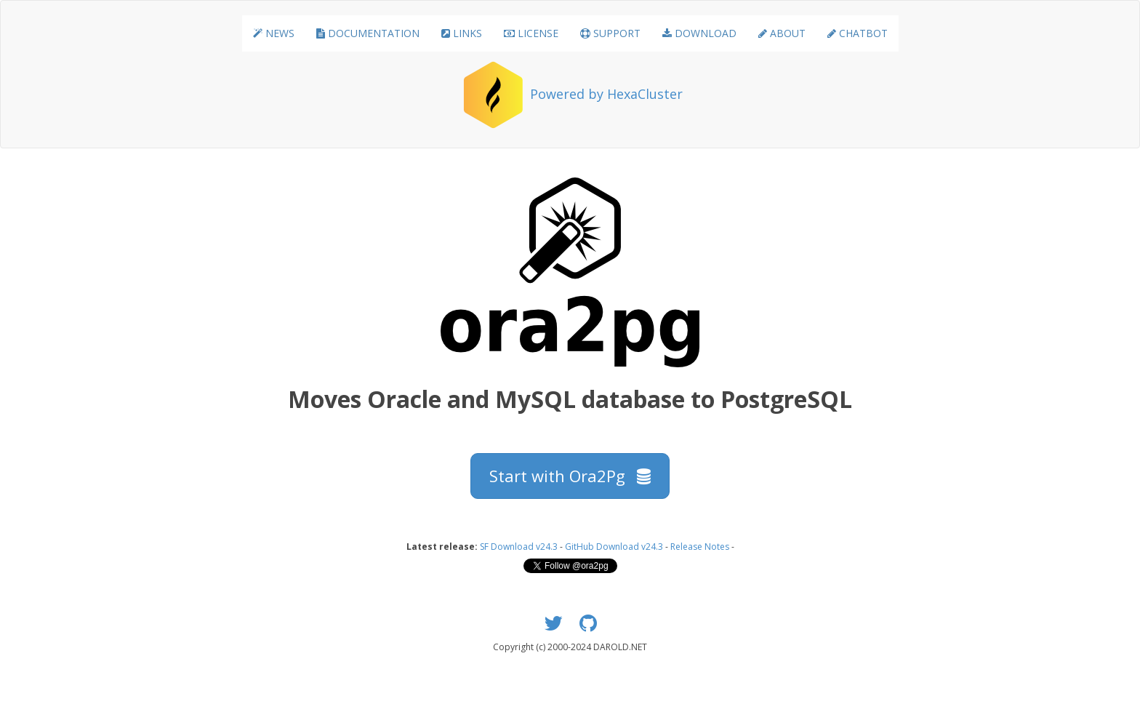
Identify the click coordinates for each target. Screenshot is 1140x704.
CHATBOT (857, 33)
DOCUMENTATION (368, 33)
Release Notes (699, 546)
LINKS (461, 33)
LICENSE (531, 33)
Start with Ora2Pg (570, 476)
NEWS (273, 33)
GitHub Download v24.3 (614, 546)
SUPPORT (610, 33)
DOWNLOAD (699, 33)
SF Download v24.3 (519, 546)
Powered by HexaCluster (606, 94)
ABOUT (782, 33)
